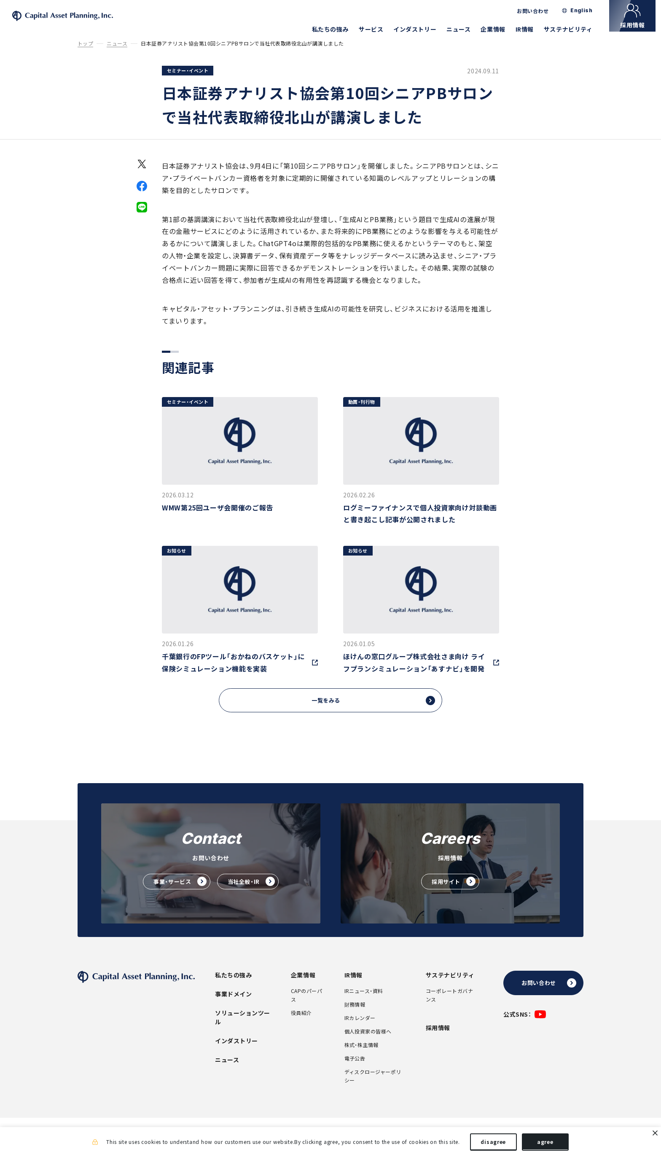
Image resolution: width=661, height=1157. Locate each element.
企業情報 (498, 29)
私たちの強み (335, 29)
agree (545, 1143)
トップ (85, 54)
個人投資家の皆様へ (368, 1043)
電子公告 (354, 1070)
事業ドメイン (233, 1005)
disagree (493, 1143)
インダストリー (420, 29)
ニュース (464, 29)
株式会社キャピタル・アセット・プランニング (81, 21)
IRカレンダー (360, 1030)
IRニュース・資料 (363, 1003)
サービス (376, 29)
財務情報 (354, 1016)
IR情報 (530, 29)
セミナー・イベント (187, 81)
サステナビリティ (573, 29)
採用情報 (438, 1039)
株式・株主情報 (361, 1056)
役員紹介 (301, 1024)
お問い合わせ (538, 11)
